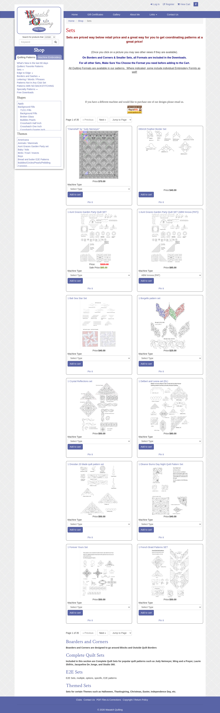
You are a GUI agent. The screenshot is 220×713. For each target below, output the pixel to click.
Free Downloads (25, 92)
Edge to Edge (25, 73)
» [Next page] (102, 119)
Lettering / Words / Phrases (31, 79)
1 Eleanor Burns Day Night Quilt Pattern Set (161, 464)
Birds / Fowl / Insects (28, 153)
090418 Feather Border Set (152, 129)
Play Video (39, 29)
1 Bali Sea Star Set (77, 298)
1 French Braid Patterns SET (153, 547)
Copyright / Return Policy (135, 699)
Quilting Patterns (25, 57)
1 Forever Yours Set (78, 547)
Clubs (79, 699)
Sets (20, 69)
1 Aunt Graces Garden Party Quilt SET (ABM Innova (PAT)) (169, 212)
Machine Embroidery (49, 57)
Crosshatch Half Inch (30, 123)
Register (168, 4)
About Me (135, 14)
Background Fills (26, 107)
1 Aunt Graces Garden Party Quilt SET (87, 212)
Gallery (116, 14)
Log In (155, 4)
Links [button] (153, 14)
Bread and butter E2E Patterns (33, 159)
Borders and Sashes (28, 76)
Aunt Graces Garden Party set (33, 146)
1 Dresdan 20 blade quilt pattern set (86, 464)
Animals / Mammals (28, 143)
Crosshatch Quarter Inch (32, 129)
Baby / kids (23, 149)
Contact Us (172, 14)
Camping (22, 166)
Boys (20, 156)
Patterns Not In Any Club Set (31, 82)
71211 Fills (25, 110)
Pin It (90, 202)
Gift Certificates (95, 14)
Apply (21, 103)
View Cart (184, 4)
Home (75, 14)
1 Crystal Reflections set (80, 381)
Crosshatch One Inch (31, 126)
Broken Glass (27, 116)
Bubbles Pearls (28, 120)
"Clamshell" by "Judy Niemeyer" (84, 129)
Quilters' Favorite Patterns (30, 66)
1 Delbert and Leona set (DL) (153, 381)
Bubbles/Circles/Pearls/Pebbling (34, 162)
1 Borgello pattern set (149, 298)
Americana (23, 140)
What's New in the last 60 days (32, 63)
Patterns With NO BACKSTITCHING (35, 86)
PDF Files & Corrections (109, 699)
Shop (80, 21)
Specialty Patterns (27, 89)
